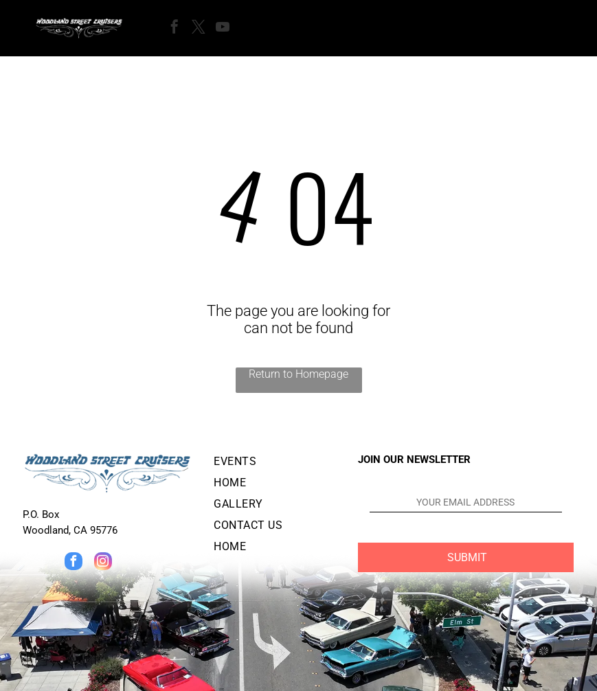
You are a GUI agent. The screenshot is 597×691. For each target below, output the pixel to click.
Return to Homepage (298, 374)
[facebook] (174, 28)
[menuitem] (275, 464)
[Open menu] (277, 28)
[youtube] (222, 28)
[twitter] (198, 28)
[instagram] (103, 563)
